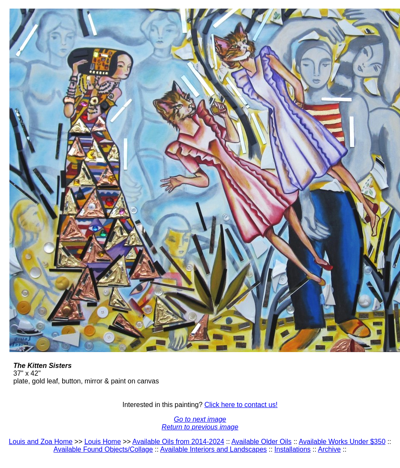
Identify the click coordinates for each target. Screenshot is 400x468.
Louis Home (102, 441)
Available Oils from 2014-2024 (178, 441)
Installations (292, 449)
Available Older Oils (262, 441)
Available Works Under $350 (342, 441)
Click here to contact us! (241, 404)
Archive (329, 449)
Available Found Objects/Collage (103, 449)
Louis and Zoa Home (41, 441)
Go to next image (200, 419)
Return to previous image (200, 427)
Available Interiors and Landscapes (213, 449)
